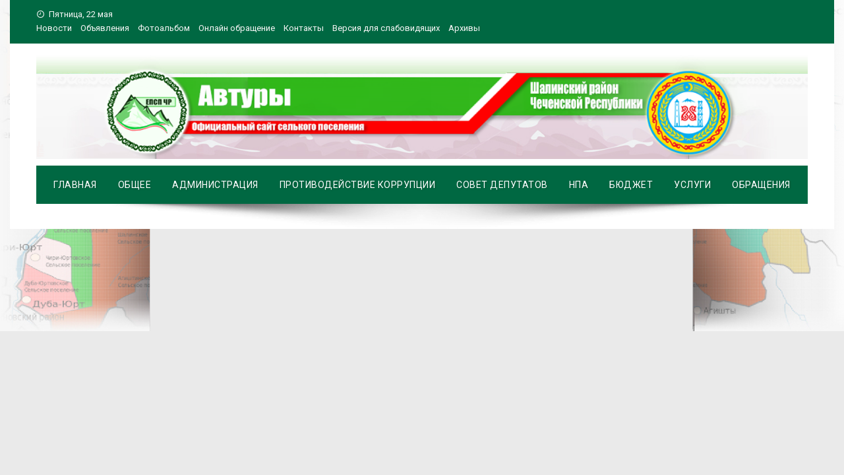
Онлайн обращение (236, 28)
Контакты (304, 28)
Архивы (464, 28)
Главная (75, 184)
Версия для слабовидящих (386, 28)
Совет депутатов (502, 184)
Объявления (104, 28)
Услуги (692, 184)
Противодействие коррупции (358, 184)
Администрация (215, 184)
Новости (54, 28)
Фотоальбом (164, 28)
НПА (579, 184)
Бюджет (631, 184)
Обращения (761, 184)
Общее (135, 184)
